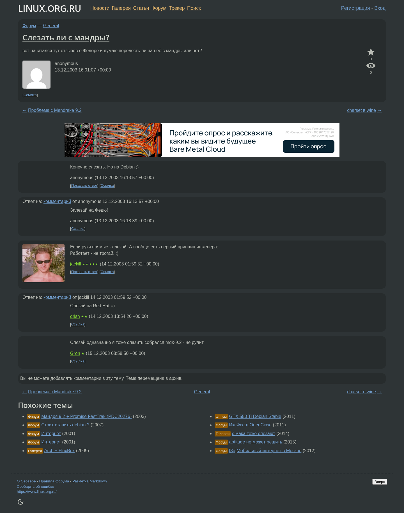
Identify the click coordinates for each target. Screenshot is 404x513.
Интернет (51, 433)
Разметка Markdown (89, 481)
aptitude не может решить (255, 442)
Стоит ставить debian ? (65, 424)
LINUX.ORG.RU (49, 8)
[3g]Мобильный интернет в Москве (265, 450)
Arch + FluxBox (59, 450)
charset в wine (361, 110)
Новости (99, 8)
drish (75, 316)
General (51, 25)
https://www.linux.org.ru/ (36, 491)
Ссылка (30, 95)
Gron (75, 353)
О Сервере (26, 481)
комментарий (57, 201)
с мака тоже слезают (253, 433)
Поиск (194, 8)
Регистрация (355, 8)
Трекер (177, 8)
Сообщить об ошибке (35, 486)
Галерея (121, 8)
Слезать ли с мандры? (65, 37)
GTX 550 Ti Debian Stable (255, 416)
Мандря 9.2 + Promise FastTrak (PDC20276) (86, 416)
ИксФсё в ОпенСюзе (250, 424)
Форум (159, 8)
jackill (75, 264)
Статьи (141, 8)
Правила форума (54, 481)
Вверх (380, 482)
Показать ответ (84, 186)
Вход (379, 8)
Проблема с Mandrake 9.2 (55, 110)
